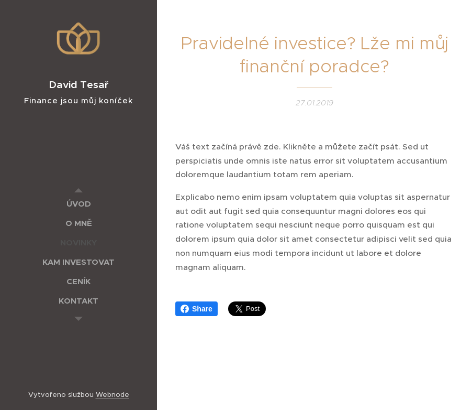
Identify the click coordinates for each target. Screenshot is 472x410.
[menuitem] (78, 204)
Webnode (112, 394)
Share (196, 309)
